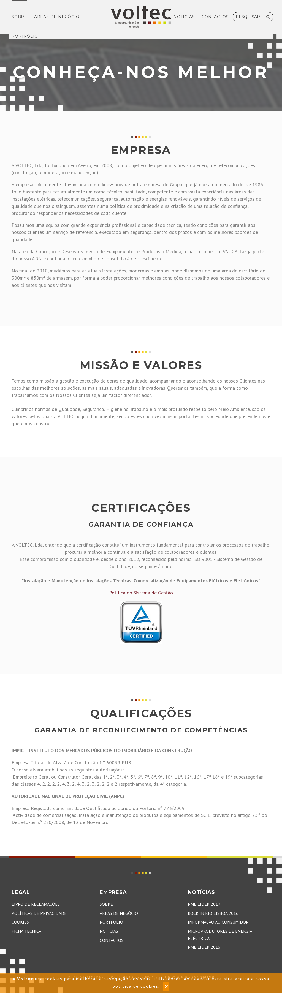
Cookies (20, 922)
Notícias (184, 16)
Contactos (215, 16)
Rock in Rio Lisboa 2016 (213, 913)
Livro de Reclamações (36, 904)
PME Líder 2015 (204, 947)
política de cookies (135, 986)
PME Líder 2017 (204, 904)
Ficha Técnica (26, 931)
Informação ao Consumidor (218, 922)
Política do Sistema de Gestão (141, 593)
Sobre (19, 16)
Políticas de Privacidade (39, 913)
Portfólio (25, 36)
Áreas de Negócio (57, 16)
